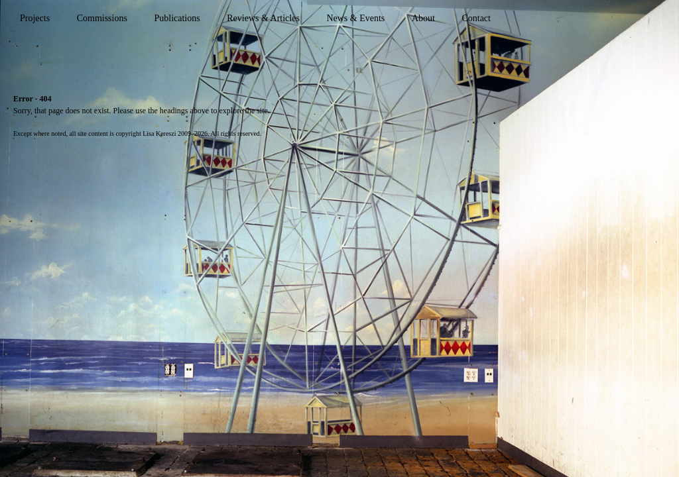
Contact (476, 18)
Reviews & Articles (263, 18)
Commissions (102, 18)
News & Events (355, 18)
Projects (35, 18)
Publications (177, 18)
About (423, 18)
